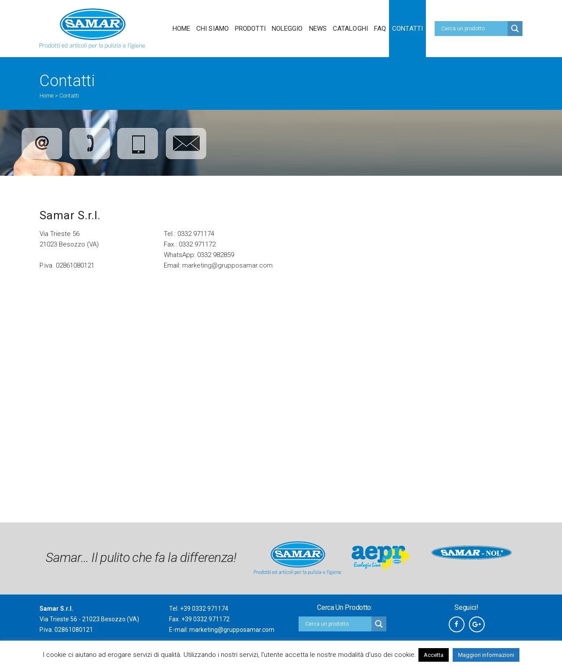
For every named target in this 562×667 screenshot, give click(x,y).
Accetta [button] (433, 655)
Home (47, 95)
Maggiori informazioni (486, 655)
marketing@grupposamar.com (227, 265)
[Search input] (473, 28)
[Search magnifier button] (515, 28)
